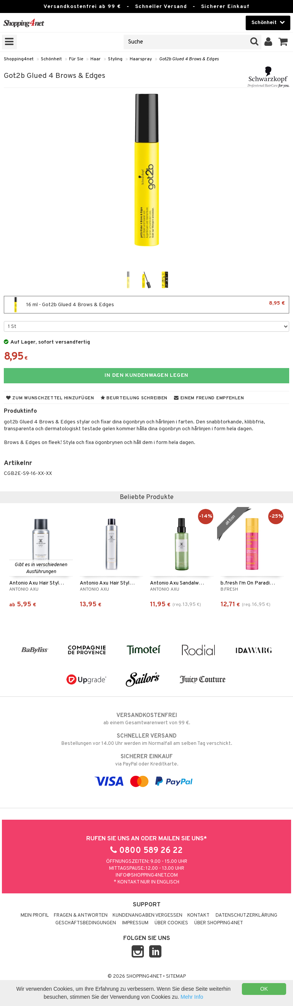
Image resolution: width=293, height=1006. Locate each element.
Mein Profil (35, 915)
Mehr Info (191, 997)
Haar (95, 59)
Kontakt (198, 915)
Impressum (135, 923)
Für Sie (76, 59)
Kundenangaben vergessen (147, 915)
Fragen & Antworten (81, 915)
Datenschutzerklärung (246, 915)
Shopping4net (19, 59)
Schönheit (51, 59)
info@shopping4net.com (147, 875)
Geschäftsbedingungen (85, 923)
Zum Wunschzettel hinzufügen (50, 398)
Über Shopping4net (218, 923)
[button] (283, 42)
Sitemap (176, 977)
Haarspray (141, 59)
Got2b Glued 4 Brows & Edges (189, 59)
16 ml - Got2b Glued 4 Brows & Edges (146, 304)
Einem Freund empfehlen (209, 398)
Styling (115, 59)
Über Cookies (171, 923)
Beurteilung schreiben (134, 398)
